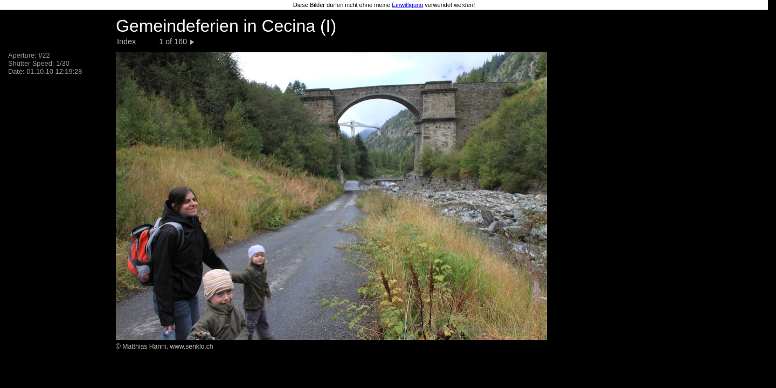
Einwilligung (407, 5)
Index (126, 41)
